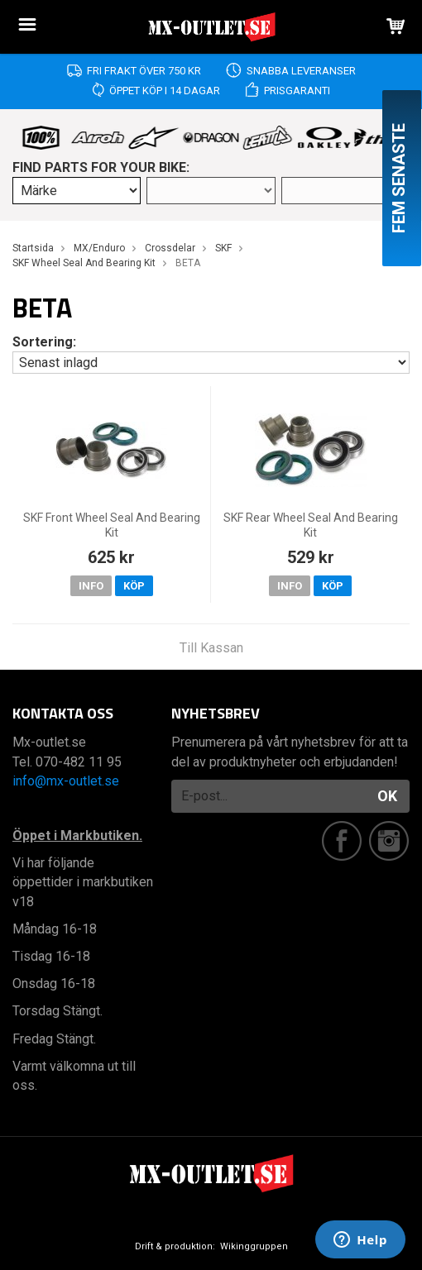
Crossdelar (170, 248)
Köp (134, 586)
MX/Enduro (99, 248)
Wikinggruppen (254, 1246)
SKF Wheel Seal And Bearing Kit (84, 263)
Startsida (33, 248)
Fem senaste (399, 178)
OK (387, 795)
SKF (223, 248)
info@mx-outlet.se (65, 781)
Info (91, 586)
